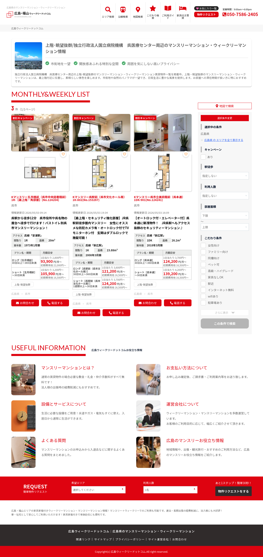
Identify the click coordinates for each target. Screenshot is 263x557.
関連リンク (83, 538)
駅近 (211, 283)
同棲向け (213, 258)
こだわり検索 (153, 17)
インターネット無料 (221, 289)
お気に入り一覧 (208, 8)
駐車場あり (215, 302)
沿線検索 (123, 16)
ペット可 (213, 264)
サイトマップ (103, 538)
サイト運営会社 (158, 538)
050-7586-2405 (242, 14)
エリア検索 (108, 16)
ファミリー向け (218, 251)
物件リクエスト (206, 14)
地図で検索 (226, 106)
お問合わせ (27, 303)
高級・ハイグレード (221, 270)
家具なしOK (215, 277)
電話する (57, 303)
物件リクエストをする (233, 491)
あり (210, 156)
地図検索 (138, 16)
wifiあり (213, 296)
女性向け (213, 245)
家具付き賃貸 (183, 17)
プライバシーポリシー (130, 538)
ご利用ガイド (168, 17)
